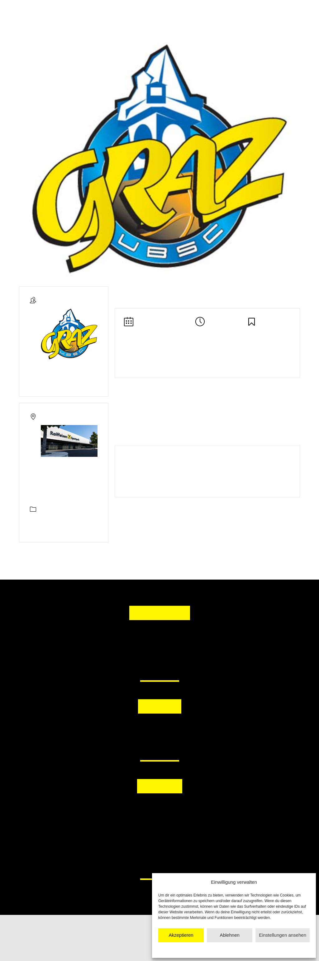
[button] (127, 729)
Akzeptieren (181, 935)
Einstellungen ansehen (282, 935)
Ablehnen (229, 935)
